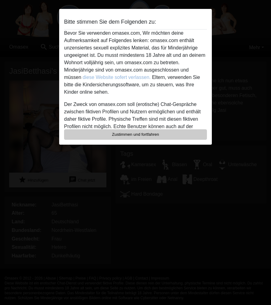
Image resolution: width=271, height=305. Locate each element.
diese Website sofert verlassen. (116, 77)
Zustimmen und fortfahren (135, 134)
